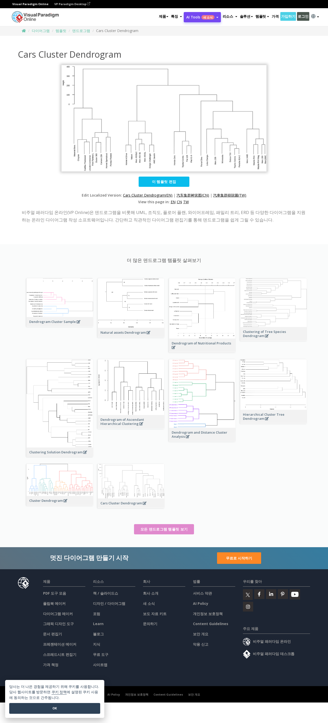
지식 (96, 644)
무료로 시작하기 (239, 558)
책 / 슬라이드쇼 (105, 593)
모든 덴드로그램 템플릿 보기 (164, 529)
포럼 (96, 613)
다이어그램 (41, 30)
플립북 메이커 (54, 603)
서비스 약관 (202, 593)
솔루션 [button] (246, 16)
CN (179, 201)
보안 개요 (200, 634)
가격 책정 (50, 664)
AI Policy (200, 603)
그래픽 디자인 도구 (58, 623)
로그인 (303, 16)
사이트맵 (100, 664)
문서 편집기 (52, 634)
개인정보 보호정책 (208, 613)
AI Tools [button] (202, 17)
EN (173, 201)
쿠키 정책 (59, 692)
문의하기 (150, 623)
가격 (275, 16)
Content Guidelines (210, 623)
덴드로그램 (81, 30)
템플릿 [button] (262, 16)
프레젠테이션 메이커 (59, 644)
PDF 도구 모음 (54, 593)
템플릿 (61, 30)
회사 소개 (150, 593)
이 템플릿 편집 (164, 181)
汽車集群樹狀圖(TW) (229, 195)
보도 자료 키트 (155, 613)
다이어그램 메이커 (58, 613)
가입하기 (288, 16)
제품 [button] (163, 16)
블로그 (98, 634)
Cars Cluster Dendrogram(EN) (147, 195)
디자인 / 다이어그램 (109, 603)
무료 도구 (100, 654)
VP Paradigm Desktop (72, 4)
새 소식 (149, 603)
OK (55, 708)
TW (186, 201)
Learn (98, 623)
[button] (176, 16)
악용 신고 (200, 644)
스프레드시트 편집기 (59, 654)
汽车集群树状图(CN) (193, 195)
